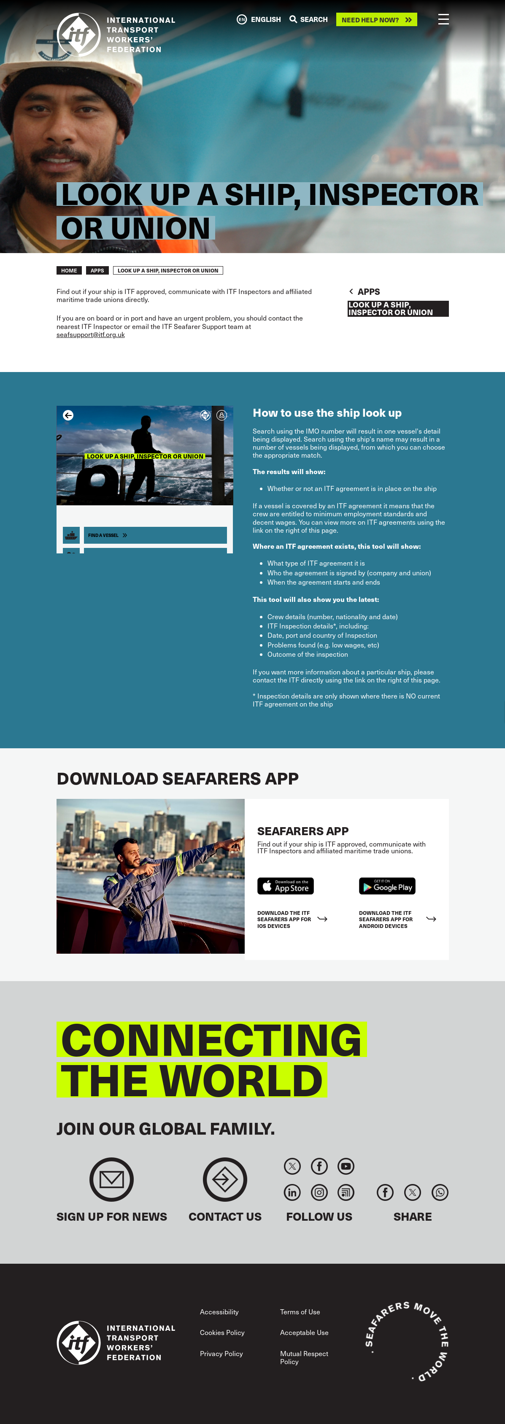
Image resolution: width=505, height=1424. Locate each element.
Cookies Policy (222, 1332)
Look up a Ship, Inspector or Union (390, 309)
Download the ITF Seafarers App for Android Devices (386, 919)
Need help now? (370, 19)
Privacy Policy (221, 1353)
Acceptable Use (304, 1332)
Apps (97, 270)
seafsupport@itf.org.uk (91, 334)
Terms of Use (300, 1311)
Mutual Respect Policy (304, 1357)
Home (69, 270)
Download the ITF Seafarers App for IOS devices (284, 919)
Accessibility (219, 1311)
